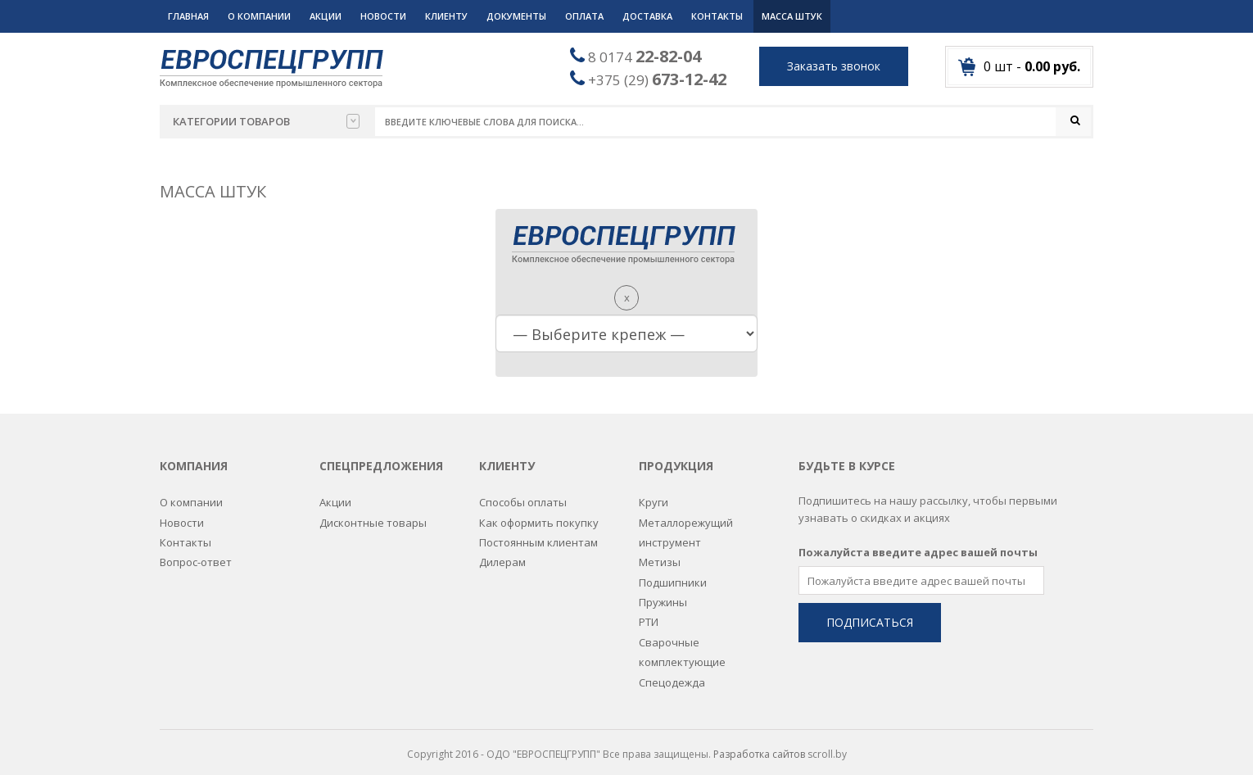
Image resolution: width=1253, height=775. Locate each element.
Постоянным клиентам (538, 530)
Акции (326, 16)
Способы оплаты (523, 490)
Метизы (660, 550)
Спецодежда (672, 670)
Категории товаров (266, 121)
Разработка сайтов (759, 743)
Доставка (647, 16)
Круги (653, 490)
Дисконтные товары (373, 510)
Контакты (717, 16)
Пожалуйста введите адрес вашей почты (918, 540)
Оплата (584, 16)
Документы (516, 16)
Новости (383, 16)
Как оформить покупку (539, 510)
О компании (259, 16)
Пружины (663, 590)
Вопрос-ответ (196, 550)
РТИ (648, 610)
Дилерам (502, 550)
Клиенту (446, 16)
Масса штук (792, 16)
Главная (188, 16)
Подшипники (673, 570)
